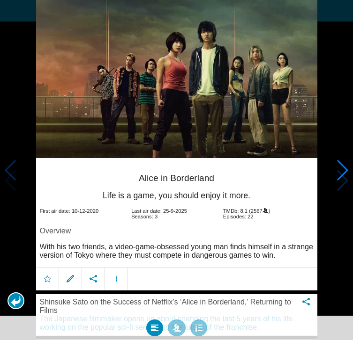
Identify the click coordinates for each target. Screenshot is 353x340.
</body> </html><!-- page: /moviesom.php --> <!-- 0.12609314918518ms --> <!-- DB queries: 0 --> (176, 170)
